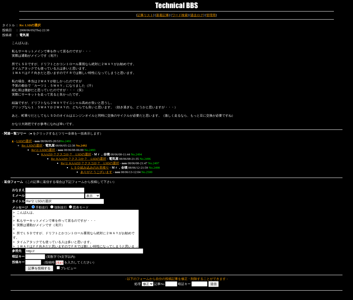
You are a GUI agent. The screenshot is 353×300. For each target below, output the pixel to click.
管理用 (211, 15)
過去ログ (196, 15)
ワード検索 (180, 15)
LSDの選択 (24, 141)
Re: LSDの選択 (32, 145)
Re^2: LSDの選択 (43, 150)
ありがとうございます (96, 172)
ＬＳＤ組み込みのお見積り (90, 167)
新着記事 (162, 15)
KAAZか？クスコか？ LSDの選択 (66, 154)
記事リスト (145, 15)
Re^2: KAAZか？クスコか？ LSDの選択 (90, 163)
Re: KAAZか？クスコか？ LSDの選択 (78, 159)
